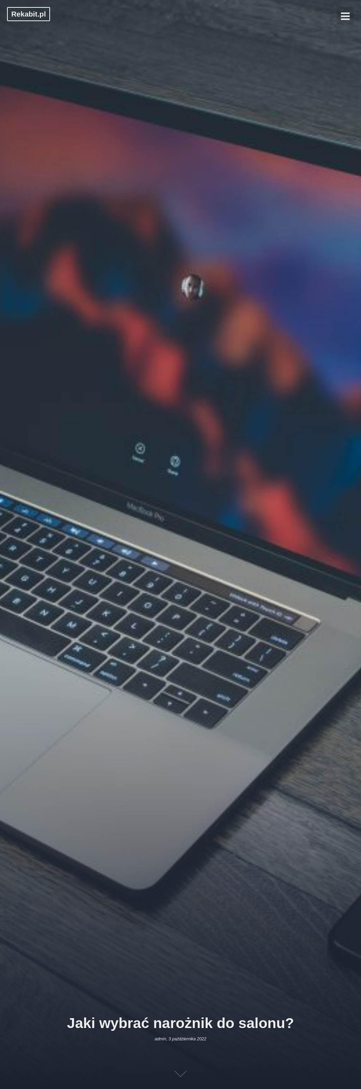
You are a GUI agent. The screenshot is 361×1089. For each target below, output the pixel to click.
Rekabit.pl (28, 14)
